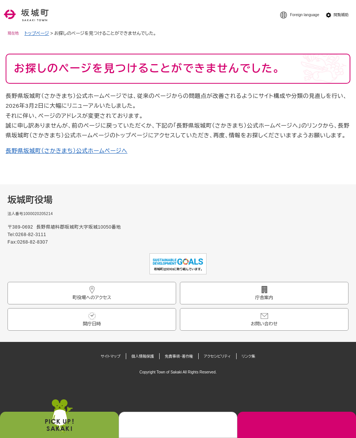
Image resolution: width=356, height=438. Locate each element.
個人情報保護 (142, 356)
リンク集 (248, 356)
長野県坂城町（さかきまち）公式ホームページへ (66, 151)
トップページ (36, 33)
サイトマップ (111, 356)
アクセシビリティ (217, 356)
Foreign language (304, 15)
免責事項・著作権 (179, 356)
